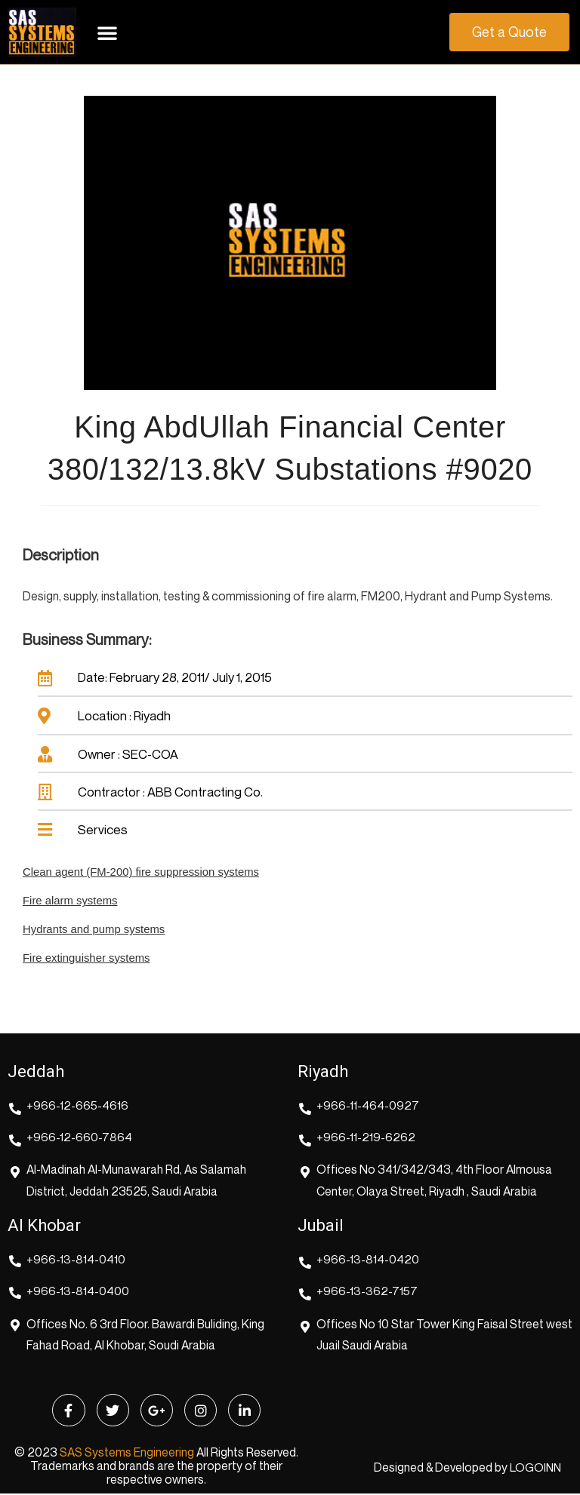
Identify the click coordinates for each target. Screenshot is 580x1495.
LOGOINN (534, 1469)
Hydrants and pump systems (94, 929)
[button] (107, 32)
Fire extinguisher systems (87, 957)
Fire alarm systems (71, 901)
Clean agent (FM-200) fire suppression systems (142, 873)
